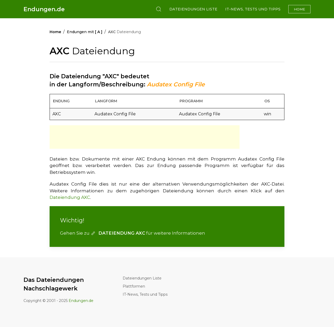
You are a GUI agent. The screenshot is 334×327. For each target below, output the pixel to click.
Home (299, 9)
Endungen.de (44, 9)
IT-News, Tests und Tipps (253, 9)
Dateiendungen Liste (193, 9)
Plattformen (134, 286)
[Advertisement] (145, 137)
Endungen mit (84, 31)
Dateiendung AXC (70, 197)
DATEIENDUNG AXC (118, 233)
